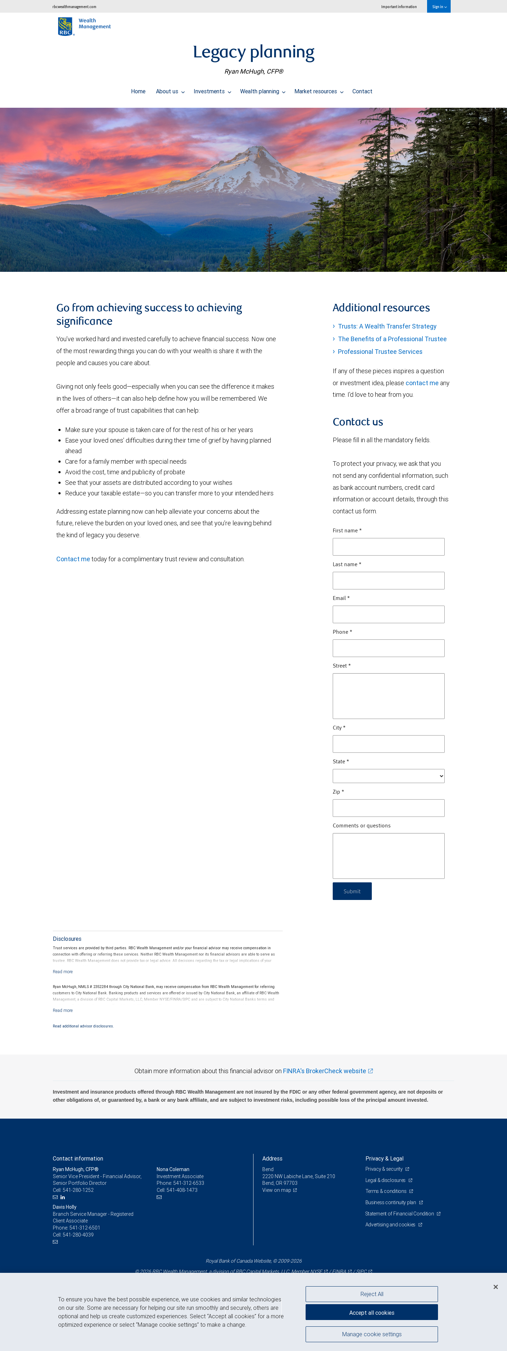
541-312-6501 (84, 1228)
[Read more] (63, 971)
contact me (422, 383)
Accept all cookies (371, 1312)
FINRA (339, 1271)
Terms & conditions (386, 1191)
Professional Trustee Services (380, 352)
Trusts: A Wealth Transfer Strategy (387, 326)
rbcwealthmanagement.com (74, 6)
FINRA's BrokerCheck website (324, 1071)
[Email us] (56, 1197)
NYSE (316, 1271)
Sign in (439, 6)
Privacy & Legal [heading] (384, 1158)
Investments (212, 89)
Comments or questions (362, 826)
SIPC (361, 1271)
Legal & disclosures (386, 1180)
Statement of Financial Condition (400, 1214)
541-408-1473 (182, 1190)
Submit (353, 891)
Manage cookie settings (372, 1334)
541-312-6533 (188, 1183)
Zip (338, 792)
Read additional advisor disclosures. (83, 1026)
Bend (268, 1169)
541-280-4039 (78, 1235)
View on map (276, 1190)
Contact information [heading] (78, 1158)
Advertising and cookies (391, 1224)
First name (347, 531)
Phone (342, 632)
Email (341, 598)
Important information (399, 6)
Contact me (73, 559)
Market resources (319, 89)
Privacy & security (384, 1169)
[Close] (495, 1287)
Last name (347, 565)
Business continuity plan (391, 1202)
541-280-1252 (78, 1190)
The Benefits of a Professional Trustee (392, 339)
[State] (389, 776)
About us (170, 89)
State (341, 762)
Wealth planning (263, 89)
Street (342, 666)
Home (138, 89)
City (339, 728)
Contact (362, 89)
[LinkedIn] (64, 1197)
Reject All (372, 1293)
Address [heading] (272, 1158)
